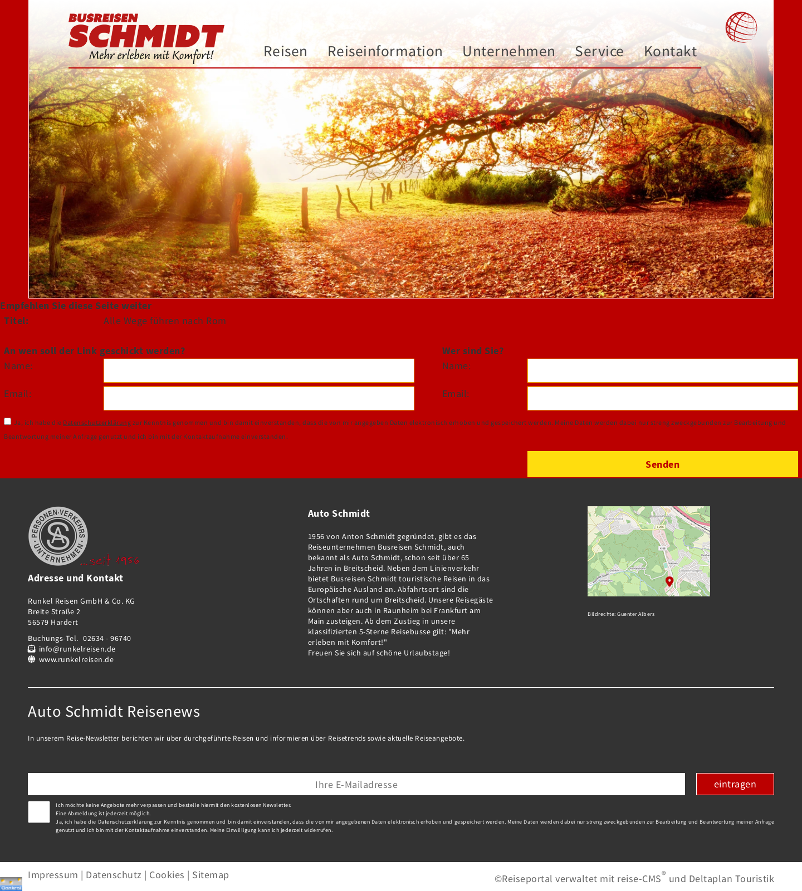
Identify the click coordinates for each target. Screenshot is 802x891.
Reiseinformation (385, 50)
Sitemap (210, 874)
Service (599, 50)
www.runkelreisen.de (76, 659)
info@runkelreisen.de (77, 649)
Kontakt (670, 50)
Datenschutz (114, 874)
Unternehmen (509, 50)
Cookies (167, 874)
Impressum (53, 874)
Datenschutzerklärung (97, 422)
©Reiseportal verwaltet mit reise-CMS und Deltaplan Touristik (635, 878)
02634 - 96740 (107, 638)
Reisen (285, 50)
